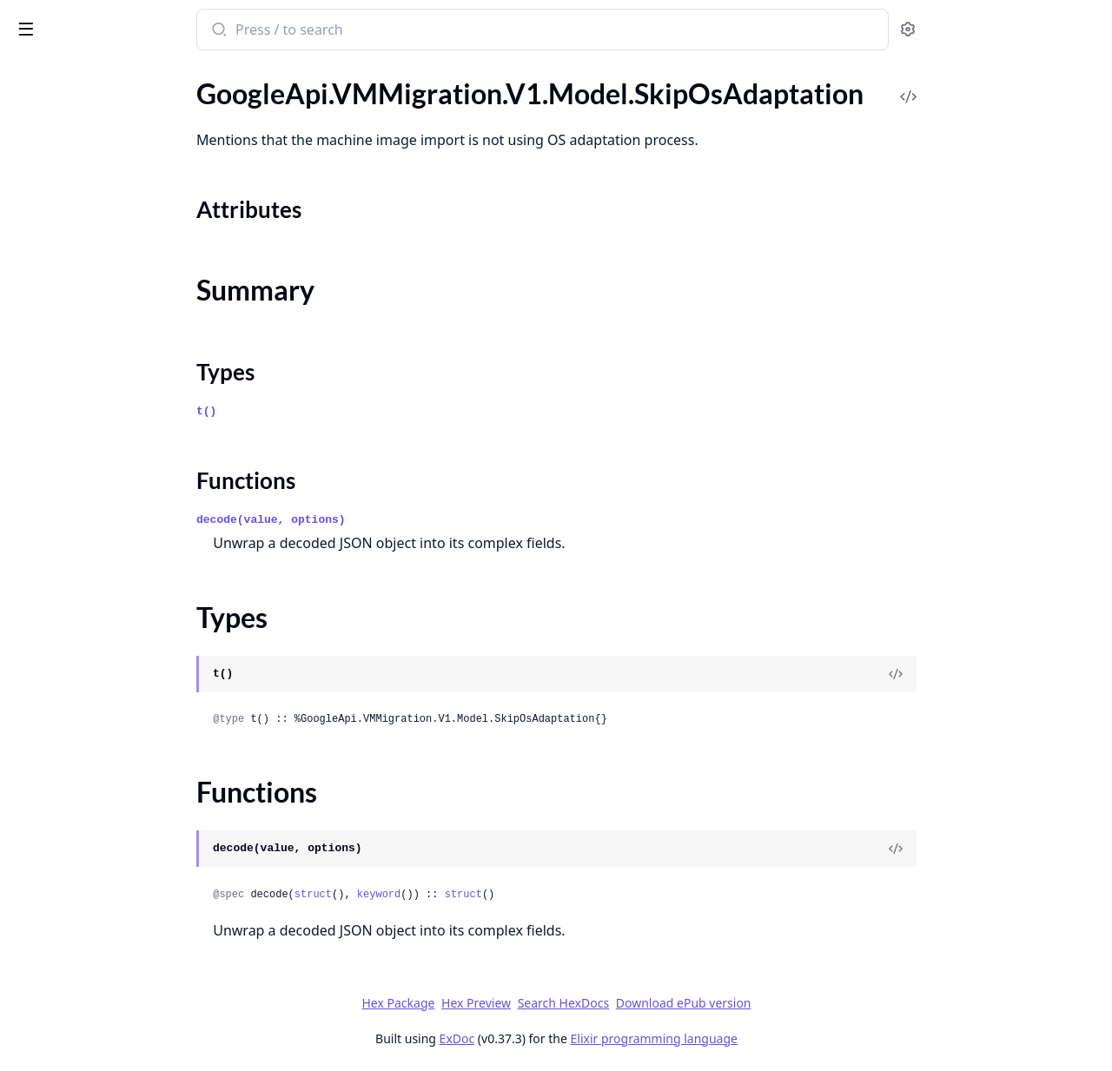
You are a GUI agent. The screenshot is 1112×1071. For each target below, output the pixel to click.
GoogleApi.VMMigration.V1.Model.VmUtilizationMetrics (123, 897)
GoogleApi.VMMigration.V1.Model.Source (123, 639)
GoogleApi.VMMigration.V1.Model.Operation (123, 117)
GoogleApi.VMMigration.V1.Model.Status (123, 686)
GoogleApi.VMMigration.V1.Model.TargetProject (123, 733)
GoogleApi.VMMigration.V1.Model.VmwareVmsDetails (123, 1015)
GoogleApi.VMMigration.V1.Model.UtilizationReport (123, 804)
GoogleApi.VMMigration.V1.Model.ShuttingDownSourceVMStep (123, 492)
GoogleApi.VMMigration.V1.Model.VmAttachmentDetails (123, 827)
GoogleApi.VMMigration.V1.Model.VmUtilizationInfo (123, 874)
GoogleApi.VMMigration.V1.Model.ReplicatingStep (123, 304)
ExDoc (587, 1038)
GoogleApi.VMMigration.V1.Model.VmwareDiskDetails (123, 921)
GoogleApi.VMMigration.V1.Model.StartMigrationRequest (123, 663)
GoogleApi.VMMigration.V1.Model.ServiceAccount (123, 445)
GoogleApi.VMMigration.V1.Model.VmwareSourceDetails (123, 944)
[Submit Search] (348, 31)
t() (337, 411)
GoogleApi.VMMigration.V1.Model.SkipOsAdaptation (123, 515)
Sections (55, 546)
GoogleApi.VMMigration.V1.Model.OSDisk (123, 93)
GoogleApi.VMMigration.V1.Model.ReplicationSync (123, 351)
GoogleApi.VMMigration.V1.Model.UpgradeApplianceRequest (123, 757)
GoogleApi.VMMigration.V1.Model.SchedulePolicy (123, 398)
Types (47, 587)
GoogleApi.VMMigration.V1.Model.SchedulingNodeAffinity (123, 421)
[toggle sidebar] (238, 28)
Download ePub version (813, 1003)
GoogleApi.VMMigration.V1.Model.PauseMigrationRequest (123, 163)
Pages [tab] (31, 74)
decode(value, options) (401, 519)
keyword (508, 895)
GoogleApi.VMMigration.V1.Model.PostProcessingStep (123, 234)
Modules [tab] (105, 74)
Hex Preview (606, 1003)
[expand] (243, 96)
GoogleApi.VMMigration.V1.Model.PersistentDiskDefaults (123, 210)
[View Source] (1026, 674)
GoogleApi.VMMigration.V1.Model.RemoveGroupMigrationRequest (123, 281)
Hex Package (528, 1003)
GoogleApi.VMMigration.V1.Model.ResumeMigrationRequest (123, 375)
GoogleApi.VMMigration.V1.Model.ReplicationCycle (123, 328)
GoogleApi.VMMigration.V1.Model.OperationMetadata (123, 140)
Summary (58, 567)
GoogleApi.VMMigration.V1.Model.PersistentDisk (123, 187)
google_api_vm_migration (108, 20)
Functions (60, 608)
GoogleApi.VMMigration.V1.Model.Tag (123, 710)
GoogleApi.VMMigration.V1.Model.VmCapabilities (123, 851)
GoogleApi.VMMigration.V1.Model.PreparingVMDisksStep (123, 257)
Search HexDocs (692, 1003)
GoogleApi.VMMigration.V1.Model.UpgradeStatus (123, 780)
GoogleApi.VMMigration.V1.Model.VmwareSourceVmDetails (123, 968)
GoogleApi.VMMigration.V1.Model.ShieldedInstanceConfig (123, 468)
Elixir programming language (783, 1038)
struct (442, 895)
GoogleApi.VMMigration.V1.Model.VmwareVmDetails (123, 991)
